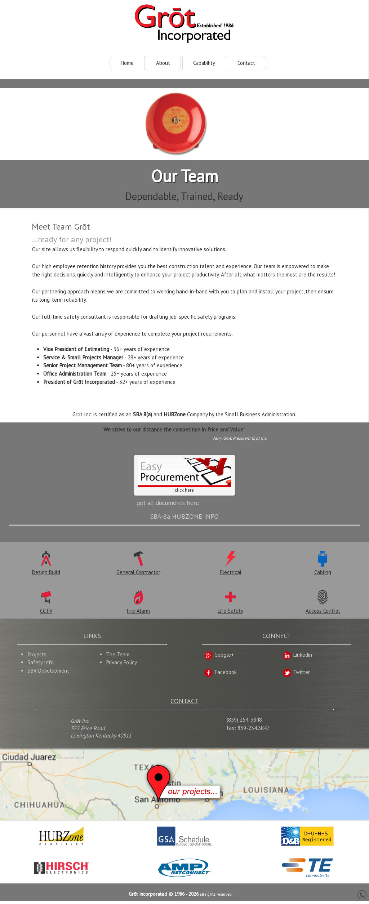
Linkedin (297, 657)
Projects (36, 656)
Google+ (219, 657)
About (163, 63)
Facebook (220, 675)
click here (184, 477)
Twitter (296, 675)
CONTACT (184, 703)
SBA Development (48, 673)
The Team (117, 656)
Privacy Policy (121, 665)
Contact (246, 63)
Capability (204, 63)
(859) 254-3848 (244, 722)
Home (127, 63)
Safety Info (40, 665)
